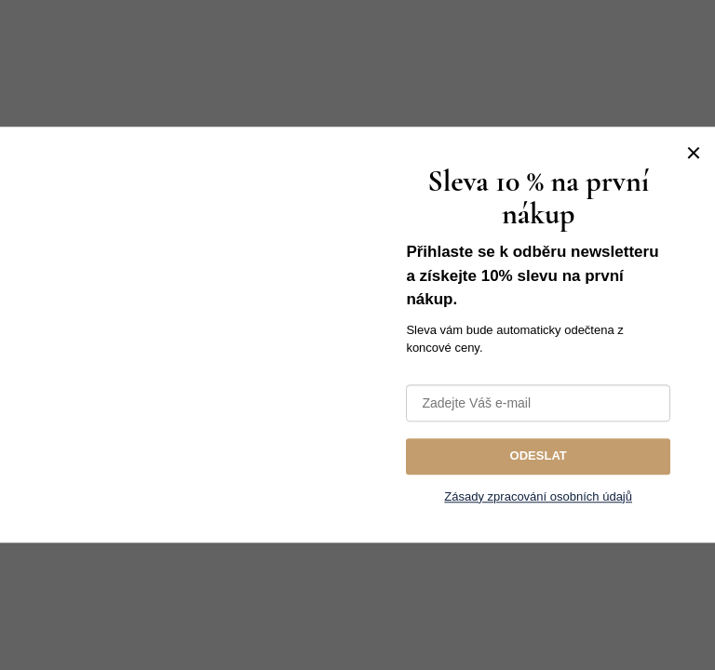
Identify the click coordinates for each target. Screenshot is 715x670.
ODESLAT (538, 455)
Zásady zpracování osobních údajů (538, 496)
